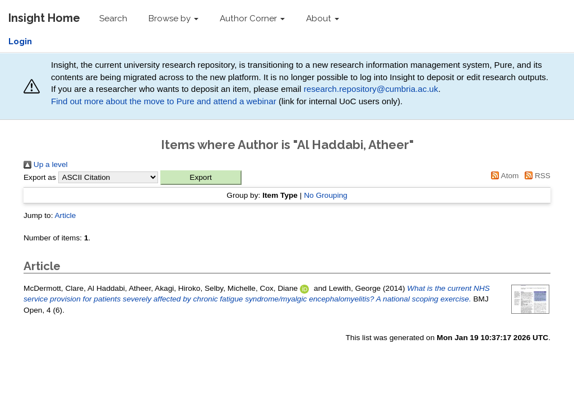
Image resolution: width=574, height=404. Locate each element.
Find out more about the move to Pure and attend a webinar (163, 101)
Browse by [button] (173, 18)
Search (113, 18)
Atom (503, 175)
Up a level (46, 164)
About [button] (322, 18)
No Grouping (326, 195)
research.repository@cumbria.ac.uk (371, 89)
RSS (535, 175)
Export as (40, 177)
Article (65, 215)
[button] (201, 177)
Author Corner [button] (252, 18)
